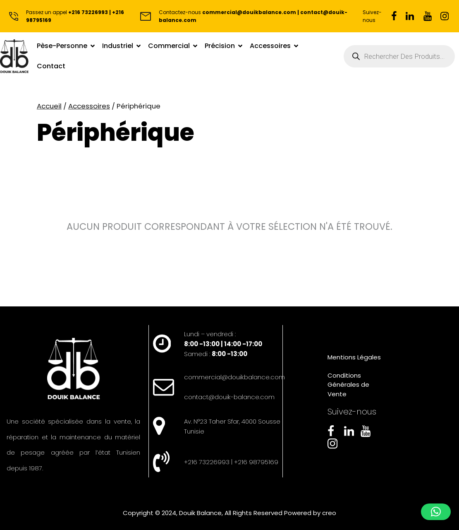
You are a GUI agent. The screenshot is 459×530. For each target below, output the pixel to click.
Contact (51, 66)
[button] (436, 512)
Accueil (49, 106)
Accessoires (89, 106)
